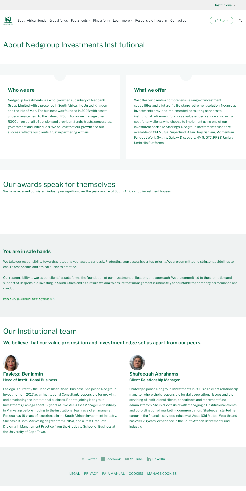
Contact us (178, 20)
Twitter (89, 459)
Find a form (101, 20)
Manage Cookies (162, 473)
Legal (74, 473)
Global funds (58, 20)
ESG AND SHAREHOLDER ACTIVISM (27, 299)
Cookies (136, 473)
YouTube (134, 459)
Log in (221, 20)
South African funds (32, 20)
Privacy (91, 473)
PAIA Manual (113, 473)
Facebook (111, 459)
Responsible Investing (151, 20)
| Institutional (225, 5)
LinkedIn (156, 459)
